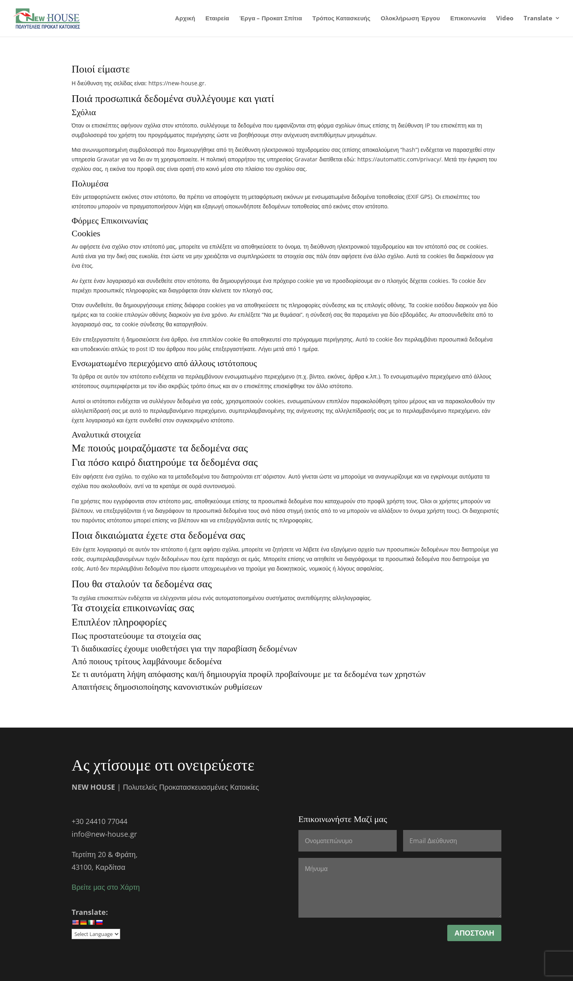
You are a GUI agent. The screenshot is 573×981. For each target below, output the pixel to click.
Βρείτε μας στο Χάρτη (106, 887)
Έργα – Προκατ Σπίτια (271, 19)
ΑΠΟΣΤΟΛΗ (474, 933)
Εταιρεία (217, 19)
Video (504, 19)
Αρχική (185, 19)
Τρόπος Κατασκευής (341, 19)
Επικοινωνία (468, 19)
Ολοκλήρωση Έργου (410, 19)
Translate (538, 19)
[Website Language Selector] (96, 934)
